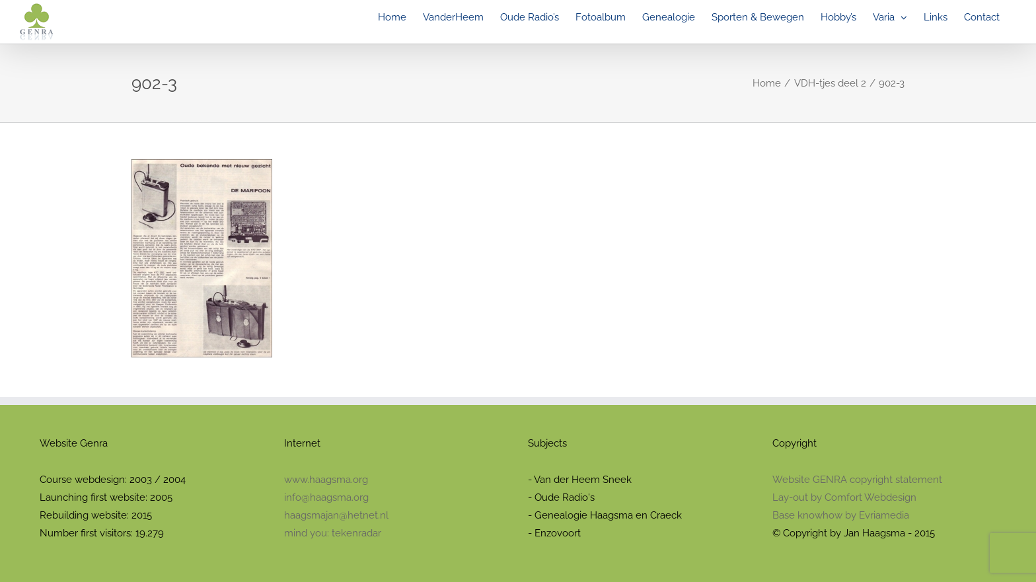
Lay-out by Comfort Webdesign (844, 497)
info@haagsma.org (326, 497)
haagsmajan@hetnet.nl (336, 515)
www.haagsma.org (326, 480)
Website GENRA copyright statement (857, 480)
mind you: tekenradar (332, 533)
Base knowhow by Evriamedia (840, 515)
